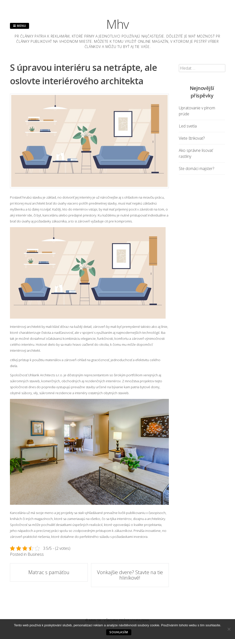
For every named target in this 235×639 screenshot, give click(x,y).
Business (36, 554)
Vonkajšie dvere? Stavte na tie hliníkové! (130, 575)
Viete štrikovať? (192, 138)
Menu (19, 26)
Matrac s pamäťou (48, 572)
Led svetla (188, 126)
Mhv (117, 24)
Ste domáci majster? (196, 168)
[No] (228, 629)
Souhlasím (118, 632)
